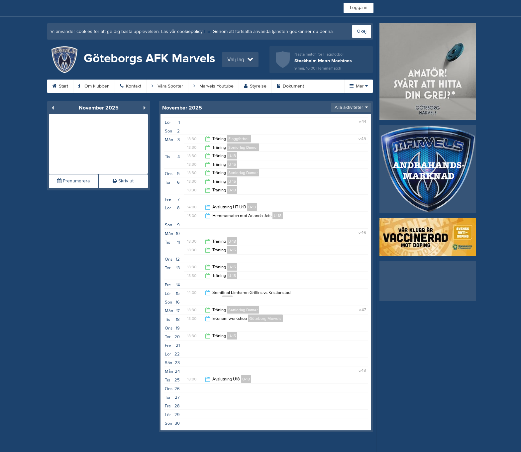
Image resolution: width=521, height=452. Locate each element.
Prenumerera (73, 181)
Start (60, 86)
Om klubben (94, 86)
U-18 (232, 155)
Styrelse (255, 86)
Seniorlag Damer (243, 147)
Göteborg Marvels (265, 318)
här (207, 32)
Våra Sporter (167, 86)
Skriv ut (123, 181)
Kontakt (130, 86)
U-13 (252, 207)
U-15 (232, 164)
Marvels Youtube (213, 86)
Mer (359, 86)
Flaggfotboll (239, 138)
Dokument (290, 86)
